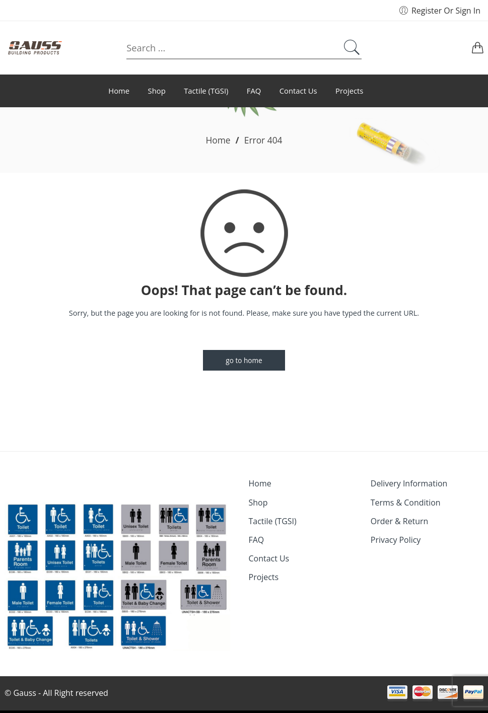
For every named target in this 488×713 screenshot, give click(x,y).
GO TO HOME (244, 360)
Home (217, 140)
